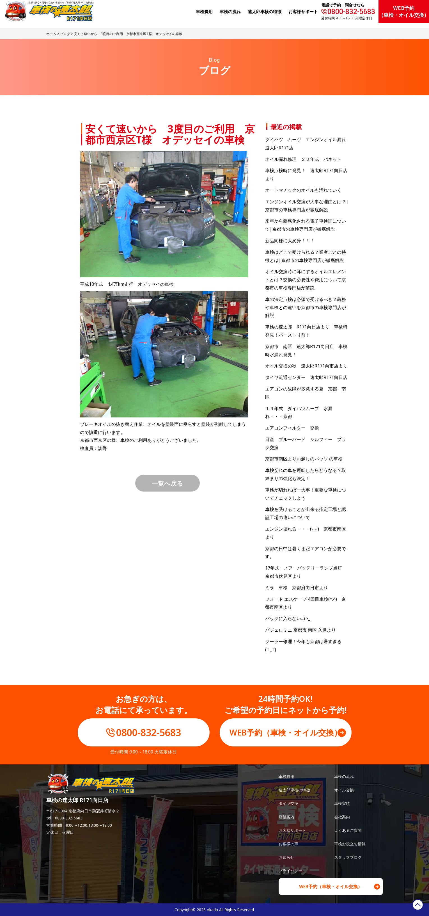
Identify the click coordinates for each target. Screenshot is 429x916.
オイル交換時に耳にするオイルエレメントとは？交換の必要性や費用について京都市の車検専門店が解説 (305, 279)
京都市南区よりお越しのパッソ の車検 (306, 459)
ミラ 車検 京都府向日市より (296, 587)
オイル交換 (344, 789)
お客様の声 (288, 843)
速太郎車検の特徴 (294, 789)
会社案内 (342, 816)
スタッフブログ (348, 857)
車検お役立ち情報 (350, 843)
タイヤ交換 (288, 803)
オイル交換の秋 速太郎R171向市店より (306, 366)
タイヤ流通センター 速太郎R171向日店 (306, 377)
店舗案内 (286, 816)
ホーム (51, 33)
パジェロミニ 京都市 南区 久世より (300, 630)
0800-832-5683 (351, 12)
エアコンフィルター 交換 (292, 428)
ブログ (65, 33)
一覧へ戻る (167, 483)
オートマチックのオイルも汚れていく (303, 190)
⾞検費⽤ (204, 11)
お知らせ (286, 857)
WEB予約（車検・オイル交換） (403, 11)
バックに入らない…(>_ (287, 618)
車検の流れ (344, 776)
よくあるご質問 (348, 830)
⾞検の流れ (230, 11)
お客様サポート (303, 11)
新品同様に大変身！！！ (290, 240)
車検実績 (342, 803)
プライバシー (290, 870)
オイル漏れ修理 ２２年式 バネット (303, 159)
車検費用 (286, 776)
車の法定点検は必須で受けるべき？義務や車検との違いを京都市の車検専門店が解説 (305, 307)
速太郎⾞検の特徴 (264, 11)
